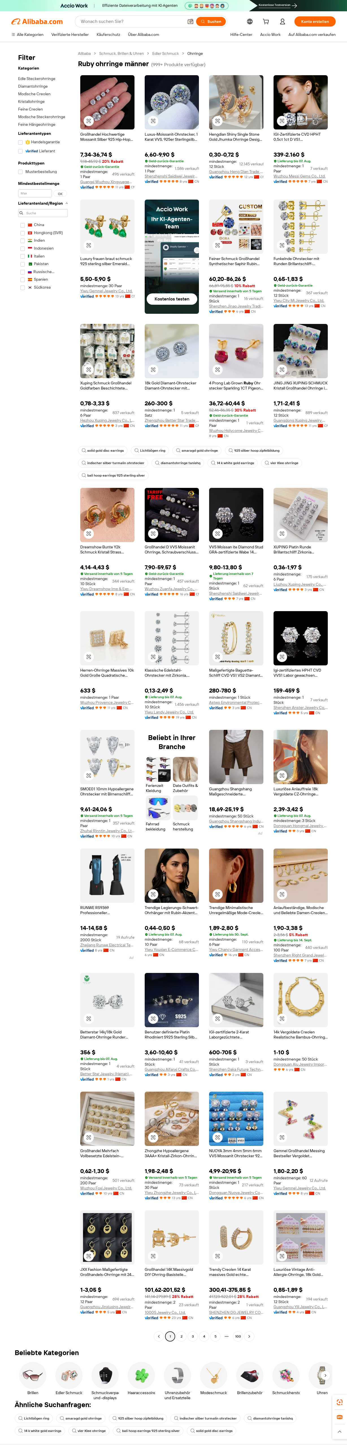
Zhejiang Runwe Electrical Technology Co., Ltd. (107, 945)
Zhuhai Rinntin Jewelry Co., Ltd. (107, 830)
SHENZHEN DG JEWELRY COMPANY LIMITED (236, 1312)
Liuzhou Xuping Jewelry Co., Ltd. (301, 584)
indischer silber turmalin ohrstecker (113, 463)
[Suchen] (211, 21)
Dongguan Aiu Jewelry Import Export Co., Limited (301, 1064)
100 (238, 1336)
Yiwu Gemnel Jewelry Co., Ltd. (106, 291)
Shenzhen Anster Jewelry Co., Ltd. (301, 707)
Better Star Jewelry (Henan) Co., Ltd (107, 1074)
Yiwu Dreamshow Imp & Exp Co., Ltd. (107, 589)
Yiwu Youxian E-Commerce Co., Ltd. (172, 949)
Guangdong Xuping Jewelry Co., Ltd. (301, 420)
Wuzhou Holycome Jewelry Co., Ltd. (236, 430)
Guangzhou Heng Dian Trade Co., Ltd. (236, 171)
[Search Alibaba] (132, 21)
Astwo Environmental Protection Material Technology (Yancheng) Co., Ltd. (236, 702)
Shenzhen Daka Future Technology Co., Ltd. (236, 1069)
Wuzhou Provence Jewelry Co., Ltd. (107, 702)
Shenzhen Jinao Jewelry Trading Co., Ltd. (236, 306)
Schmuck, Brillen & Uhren (121, 53)
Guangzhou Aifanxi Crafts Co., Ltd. (172, 1069)
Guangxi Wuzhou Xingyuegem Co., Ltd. (107, 181)
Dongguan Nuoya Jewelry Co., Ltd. (236, 1192)
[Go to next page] (249, 1336)
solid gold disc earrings (103, 450)
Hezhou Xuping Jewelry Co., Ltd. (107, 420)
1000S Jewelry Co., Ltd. (165, 1312)
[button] (190, 21)
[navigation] (43, 695)
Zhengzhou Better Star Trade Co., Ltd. (172, 420)
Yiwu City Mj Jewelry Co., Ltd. (299, 300)
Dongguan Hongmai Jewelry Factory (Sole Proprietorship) (301, 825)
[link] (339, 1402)
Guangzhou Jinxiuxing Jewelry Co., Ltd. (107, 1306)
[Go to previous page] (159, 1336)
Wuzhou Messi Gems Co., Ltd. (300, 176)
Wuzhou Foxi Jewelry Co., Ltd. (106, 1188)
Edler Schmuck (165, 53)
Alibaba (84, 53)
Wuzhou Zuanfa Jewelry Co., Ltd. (172, 589)
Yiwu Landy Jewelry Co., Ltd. (169, 712)
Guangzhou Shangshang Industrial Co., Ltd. (236, 821)
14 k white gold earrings (232, 463)
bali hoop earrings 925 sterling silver (113, 475)
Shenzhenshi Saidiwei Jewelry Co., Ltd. (172, 176)
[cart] (267, 22)
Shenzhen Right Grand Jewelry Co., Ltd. (301, 955)
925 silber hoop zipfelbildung (254, 450)
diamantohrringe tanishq (177, 463)
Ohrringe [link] (195, 53)
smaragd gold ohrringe (197, 450)
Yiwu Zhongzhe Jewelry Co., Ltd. (172, 1192)
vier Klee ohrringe (281, 463)
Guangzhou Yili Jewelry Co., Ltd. (301, 1306)
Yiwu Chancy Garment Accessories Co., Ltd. (236, 949)
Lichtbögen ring (150, 450)
